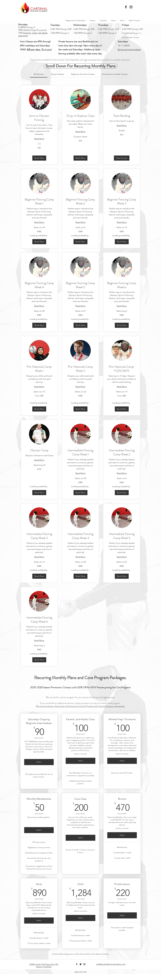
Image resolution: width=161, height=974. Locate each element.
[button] (138, 7)
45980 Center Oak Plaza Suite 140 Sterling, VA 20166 (43, 965)
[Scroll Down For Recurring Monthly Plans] (80, 66)
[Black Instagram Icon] (131, 7)
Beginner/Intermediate (129, 49)
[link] (38, 74)
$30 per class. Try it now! (39, 49)
